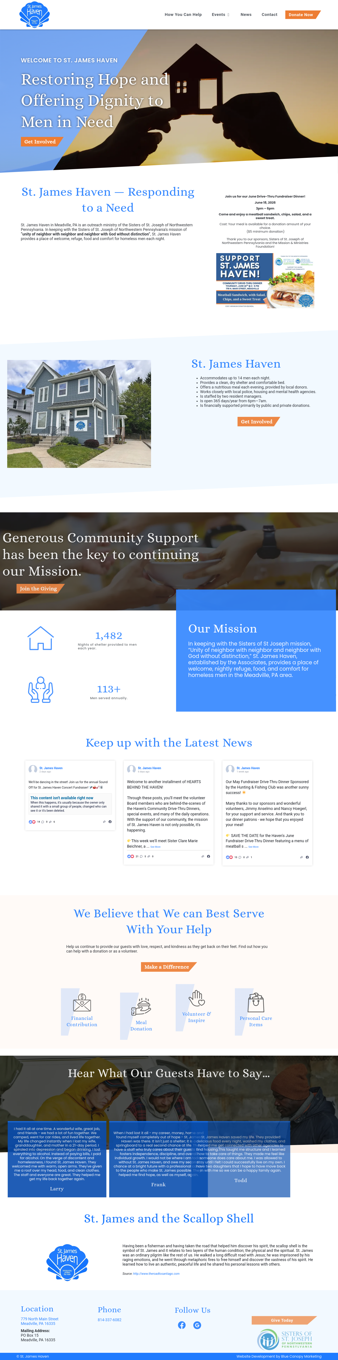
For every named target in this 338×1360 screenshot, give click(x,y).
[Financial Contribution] (44, 1002)
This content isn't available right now (62, 798)
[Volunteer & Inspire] (197, 956)
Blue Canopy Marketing (301, 1356)
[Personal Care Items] (294, 1002)
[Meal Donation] (141, 1049)
